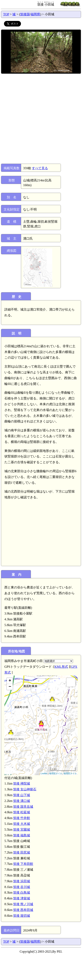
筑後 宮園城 (21, 829)
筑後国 (25, 14)
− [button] (10, 687)
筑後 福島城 (21, 835)
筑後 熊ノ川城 (23, 904)
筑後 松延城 (21, 812)
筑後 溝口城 (21, 801)
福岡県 (35, 14)
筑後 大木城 (21, 823)
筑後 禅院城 (21, 783)
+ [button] (10, 681)
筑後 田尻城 (21, 852)
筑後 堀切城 (21, 915)
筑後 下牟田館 (23, 863)
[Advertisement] (41, 119)
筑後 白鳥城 (21, 892)
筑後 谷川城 (21, 887)
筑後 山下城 (21, 795)
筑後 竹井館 (21, 818)
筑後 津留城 (21, 898)
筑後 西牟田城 (23, 910)
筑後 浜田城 (21, 881)
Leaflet (44, 773)
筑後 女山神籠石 (24, 789)
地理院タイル (55, 773)
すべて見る (40, 168)
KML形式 (61, 666)
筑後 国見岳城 (23, 806)
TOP (6, 14)
